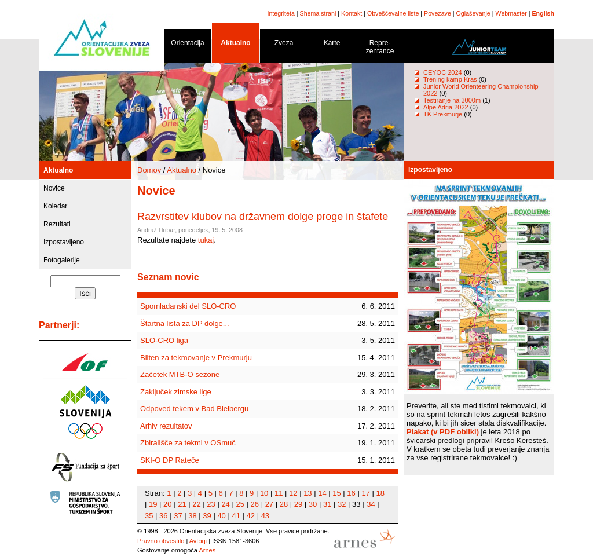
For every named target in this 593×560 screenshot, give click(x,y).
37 (178, 515)
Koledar (55, 206)
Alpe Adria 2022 (445, 107)
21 (182, 504)
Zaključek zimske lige (175, 391)
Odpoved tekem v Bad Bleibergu (194, 408)
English (543, 13)
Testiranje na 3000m (452, 100)
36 (163, 515)
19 (153, 504)
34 (371, 504)
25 (240, 504)
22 (196, 504)
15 (336, 493)
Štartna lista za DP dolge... (184, 323)
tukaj (206, 240)
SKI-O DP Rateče (169, 460)
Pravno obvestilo (160, 540)
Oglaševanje (473, 13)
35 (149, 515)
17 (365, 493)
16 (351, 493)
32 (342, 504)
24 (225, 504)
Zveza (284, 45)
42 (251, 515)
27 (269, 504)
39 (207, 515)
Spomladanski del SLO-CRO (188, 306)
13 (307, 493)
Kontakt (351, 13)
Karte (332, 45)
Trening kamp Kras (450, 79)
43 (265, 515)
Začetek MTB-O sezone (179, 374)
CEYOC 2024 (442, 72)
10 (264, 493)
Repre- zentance (380, 49)
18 (380, 493)
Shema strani (318, 13)
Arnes (207, 550)
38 (192, 515)
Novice (54, 188)
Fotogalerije (61, 260)
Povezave (437, 13)
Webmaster (511, 13)
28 (284, 504)
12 (293, 493)
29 (298, 504)
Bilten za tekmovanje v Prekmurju (196, 357)
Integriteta (280, 13)
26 (255, 504)
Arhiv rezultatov (166, 426)
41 (236, 515)
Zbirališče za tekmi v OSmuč (188, 442)
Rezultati (57, 224)
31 (327, 504)
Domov (149, 170)
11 (278, 493)
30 (313, 504)
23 (211, 504)
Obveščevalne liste (393, 13)
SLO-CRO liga (164, 340)
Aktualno (235, 45)
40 (221, 515)
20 (167, 504)
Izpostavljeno (63, 242)
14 (322, 493)
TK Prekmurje (442, 114)
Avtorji (198, 540)
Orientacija (187, 45)
